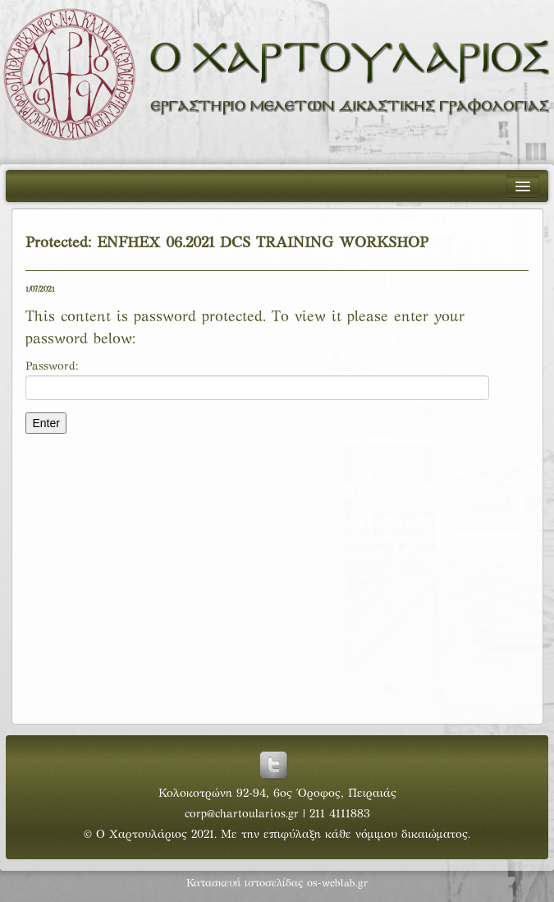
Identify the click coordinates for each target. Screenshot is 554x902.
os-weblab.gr (337, 884)
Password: (257, 380)
